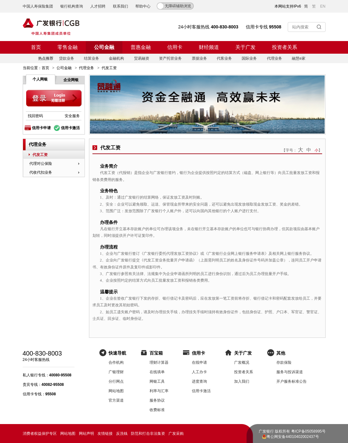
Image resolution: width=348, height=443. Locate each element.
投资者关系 (284, 47)
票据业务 (199, 58)
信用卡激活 (70, 128)
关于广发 (245, 47)
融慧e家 (298, 58)
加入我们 (241, 381)
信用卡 (174, 47)
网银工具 (157, 381)
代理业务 (274, 58)
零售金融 (67, 47)
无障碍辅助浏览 (178, 6)
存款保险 (284, 362)
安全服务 (72, 116)
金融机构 (116, 58)
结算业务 (91, 58)
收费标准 (157, 410)
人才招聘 (97, 6)
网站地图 (116, 391)
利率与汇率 (159, 391)
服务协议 (157, 400)
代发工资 (40, 155)
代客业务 (224, 58)
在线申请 (199, 362)
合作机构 (116, 362)
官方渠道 (116, 400)
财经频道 (209, 47)
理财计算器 (159, 362)
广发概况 (241, 362)
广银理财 (116, 372)
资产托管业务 (170, 58)
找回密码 (35, 116)
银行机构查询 (71, 6)
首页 (36, 47)
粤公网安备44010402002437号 (293, 436)
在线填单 (157, 372)
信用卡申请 (41, 128)
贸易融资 (141, 58)
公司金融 (104, 47)
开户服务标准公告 (291, 381)
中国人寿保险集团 (38, 6)
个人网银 (40, 79)
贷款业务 (66, 58)
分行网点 (116, 381)
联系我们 (120, 6)
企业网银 (71, 80)
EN (323, 6)
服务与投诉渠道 (289, 372)
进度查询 (199, 381)
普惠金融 (141, 47)
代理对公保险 (40, 163)
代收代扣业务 (40, 172)
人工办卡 (199, 372)
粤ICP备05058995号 (308, 431)
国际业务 (249, 58)
